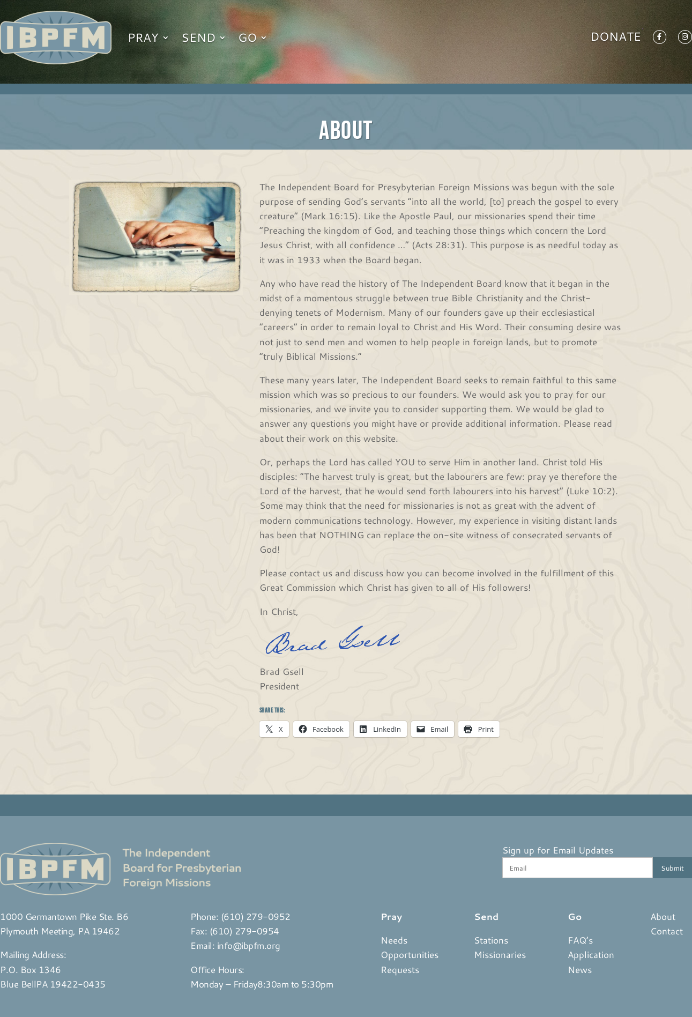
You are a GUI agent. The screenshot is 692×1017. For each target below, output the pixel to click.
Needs (394, 939)
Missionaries (500, 954)
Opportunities (409, 954)
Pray (143, 37)
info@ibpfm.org (248, 945)
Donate (615, 38)
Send (198, 37)
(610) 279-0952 (256, 916)
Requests (400, 969)
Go (247, 37)
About (662, 916)
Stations (491, 939)
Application (591, 954)
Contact (666, 930)
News (580, 969)
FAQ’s (580, 939)
